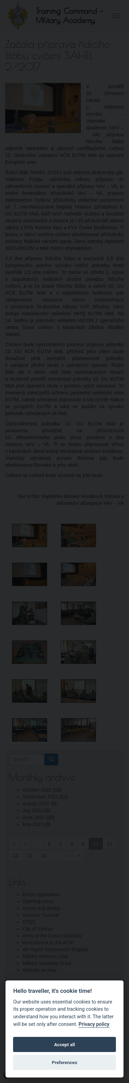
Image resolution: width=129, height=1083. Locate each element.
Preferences (64, 1062)
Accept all (64, 1044)
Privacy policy (93, 1024)
